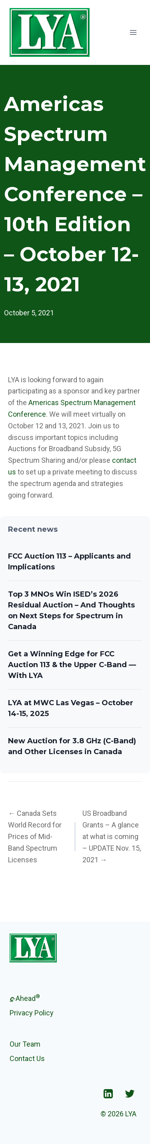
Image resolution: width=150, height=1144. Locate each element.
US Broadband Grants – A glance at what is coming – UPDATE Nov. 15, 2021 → (111, 836)
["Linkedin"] (108, 1093)
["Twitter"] (129, 1093)
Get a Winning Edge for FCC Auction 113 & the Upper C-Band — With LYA (72, 665)
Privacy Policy (32, 1013)
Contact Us (27, 1058)
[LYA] (50, 32)
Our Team (25, 1044)
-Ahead (25, 998)
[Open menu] (133, 32)
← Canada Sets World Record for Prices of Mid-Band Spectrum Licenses (35, 836)
